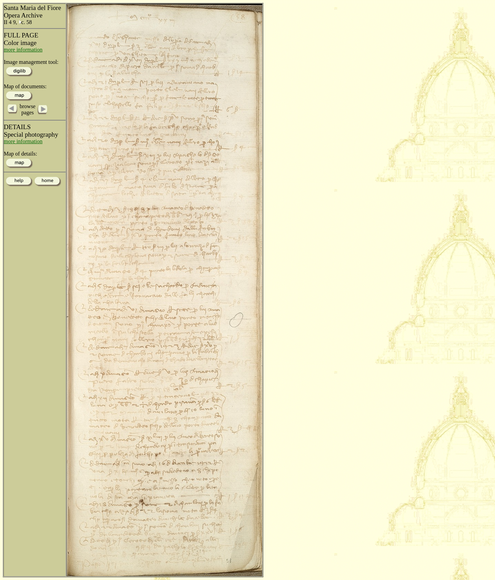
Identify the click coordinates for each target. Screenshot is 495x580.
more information (23, 50)
